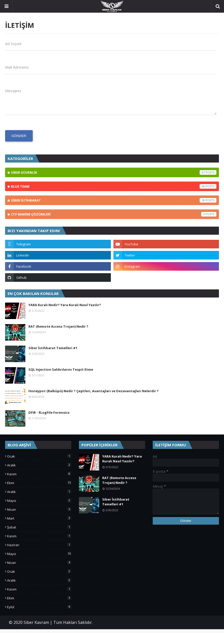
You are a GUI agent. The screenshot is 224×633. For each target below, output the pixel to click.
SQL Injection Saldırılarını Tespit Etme (60, 373)
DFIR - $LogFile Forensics (49, 416)
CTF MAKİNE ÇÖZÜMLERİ (113, 218)
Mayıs (39, 504)
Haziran (39, 548)
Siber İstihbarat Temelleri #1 (52, 351)
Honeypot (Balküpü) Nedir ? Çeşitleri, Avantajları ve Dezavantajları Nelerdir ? (93, 394)
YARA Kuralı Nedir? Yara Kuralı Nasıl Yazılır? (64, 308)
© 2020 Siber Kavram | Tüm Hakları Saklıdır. (51, 626)
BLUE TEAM (113, 190)
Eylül (39, 610)
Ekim (39, 486)
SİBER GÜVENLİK (113, 176)
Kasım (39, 478)
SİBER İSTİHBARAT (113, 204)
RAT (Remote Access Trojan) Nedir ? (58, 330)
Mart (39, 522)
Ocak (39, 460)
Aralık (39, 469)
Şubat (39, 531)
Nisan (39, 513)
